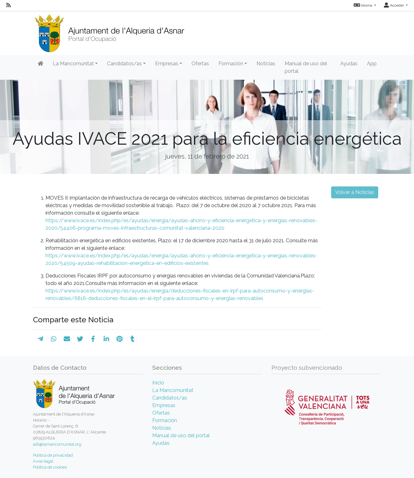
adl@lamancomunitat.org (57, 444)
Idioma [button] (363, 5)
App (372, 64)
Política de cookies (50, 467)
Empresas (163, 405)
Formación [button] (230, 64)
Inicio (158, 383)
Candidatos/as (169, 398)
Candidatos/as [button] (124, 64)
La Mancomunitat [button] (73, 64)
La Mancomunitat (172, 390)
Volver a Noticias (354, 192)
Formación (164, 420)
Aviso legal (43, 461)
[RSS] (8, 5)
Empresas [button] (166, 64)
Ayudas (349, 64)
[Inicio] (109, 31)
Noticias (265, 64)
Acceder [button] (394, 5)
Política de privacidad (53, 455)
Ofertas (200, 64)
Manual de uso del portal (306, 67)
